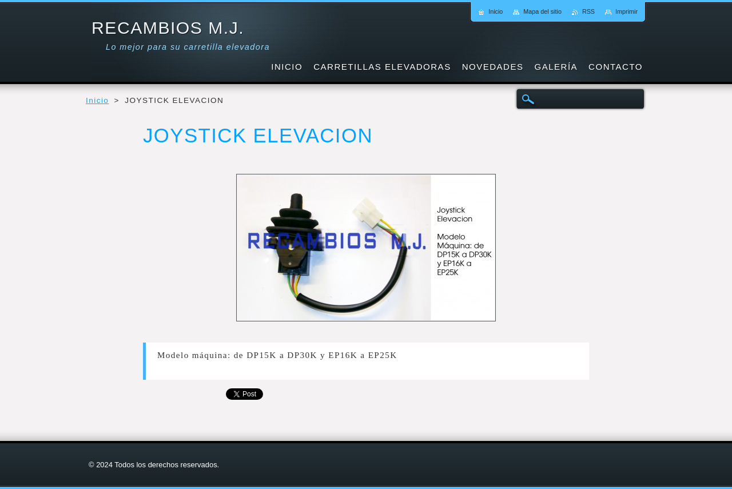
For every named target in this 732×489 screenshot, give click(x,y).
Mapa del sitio (542, 11)
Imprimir (626, 11)
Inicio (97, 100)
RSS (588, 11)
